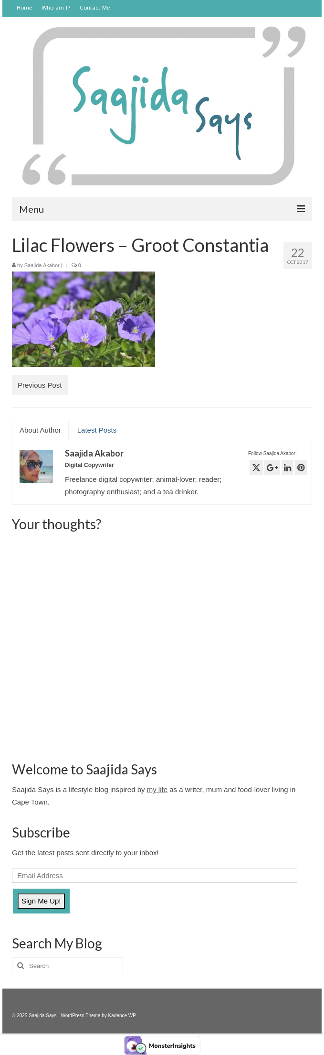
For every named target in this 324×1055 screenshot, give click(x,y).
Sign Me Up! (41, 901)
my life (157, 789)
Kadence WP (122, 1015)
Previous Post (40, 385)
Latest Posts (97, 430)
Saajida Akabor (42, 265)
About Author (40, 430)
